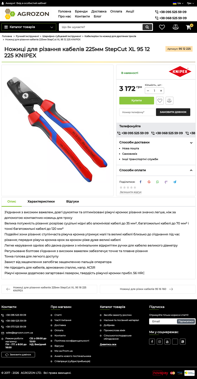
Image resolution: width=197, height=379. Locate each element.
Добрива (109, 325)
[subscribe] (172, 321)
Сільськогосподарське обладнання (117, 337)
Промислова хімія (114, 330)
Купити (136, 100)
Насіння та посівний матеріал (121, 320)
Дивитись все (108, 344)
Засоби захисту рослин (118, 315)
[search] (106, 27)
